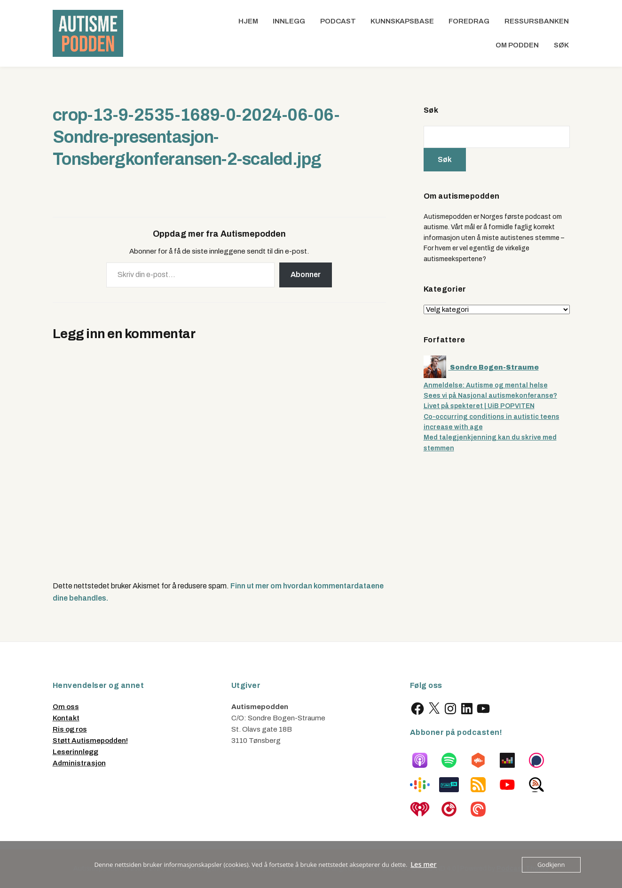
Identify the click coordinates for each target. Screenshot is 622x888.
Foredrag (469, 21)
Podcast (338, 21)
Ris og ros (70, 729)
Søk (561, 45)
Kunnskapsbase (402, 21)
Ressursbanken (536, 21)
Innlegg (289, 21)
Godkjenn (551, 864)
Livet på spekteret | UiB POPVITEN (479, 405)
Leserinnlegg (75, 752)
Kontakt (66, 718)
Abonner (306, 274)
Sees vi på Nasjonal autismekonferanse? (490, 395)
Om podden (517, 45)
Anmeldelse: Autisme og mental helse (486, 385)
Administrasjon (79, 763)
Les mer (423, 864)
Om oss (66, 706)
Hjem (248, 21)
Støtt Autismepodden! (90, 740)
